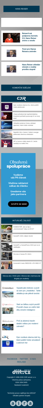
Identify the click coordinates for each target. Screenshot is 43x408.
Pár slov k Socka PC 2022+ (22, 254)
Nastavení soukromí (21, 385)
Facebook (12, 359)
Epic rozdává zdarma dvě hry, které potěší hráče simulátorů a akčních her (29, 340)
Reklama (21, 362)
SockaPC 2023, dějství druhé (23, 236)
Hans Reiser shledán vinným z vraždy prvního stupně (31, 67)
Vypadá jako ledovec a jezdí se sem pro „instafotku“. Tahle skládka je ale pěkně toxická (29, 290)
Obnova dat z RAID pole (11, 276)
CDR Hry (21, 99)
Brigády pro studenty (21, 278)
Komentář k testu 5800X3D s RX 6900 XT (27, 263)
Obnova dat (25, 276)
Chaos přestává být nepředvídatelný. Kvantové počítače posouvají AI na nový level (26, 116)
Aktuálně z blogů (21, 221)
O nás (33, 359)
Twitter (24, 359)
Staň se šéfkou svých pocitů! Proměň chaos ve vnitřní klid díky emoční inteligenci (28, 307)
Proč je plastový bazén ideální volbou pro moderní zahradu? (27, 323)
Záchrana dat (35, 276)
